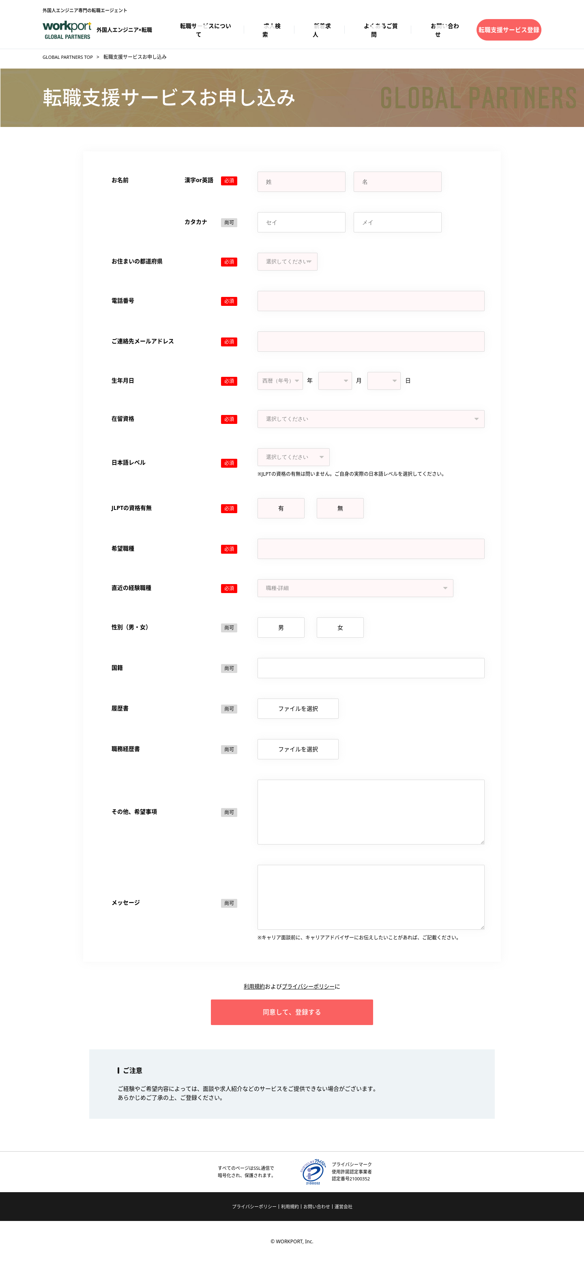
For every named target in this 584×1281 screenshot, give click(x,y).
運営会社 (343, 1225)
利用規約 (252, 998)
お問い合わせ (316, 1225)
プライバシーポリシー (309, 998)
